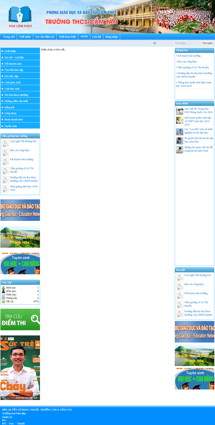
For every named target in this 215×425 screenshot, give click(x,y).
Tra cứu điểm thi (44, 36)
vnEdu (84, 36)
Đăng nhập (111, 36)
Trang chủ (9, 36)
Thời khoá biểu (67, 36)
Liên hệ (96, 36)
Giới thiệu (25, 36)
